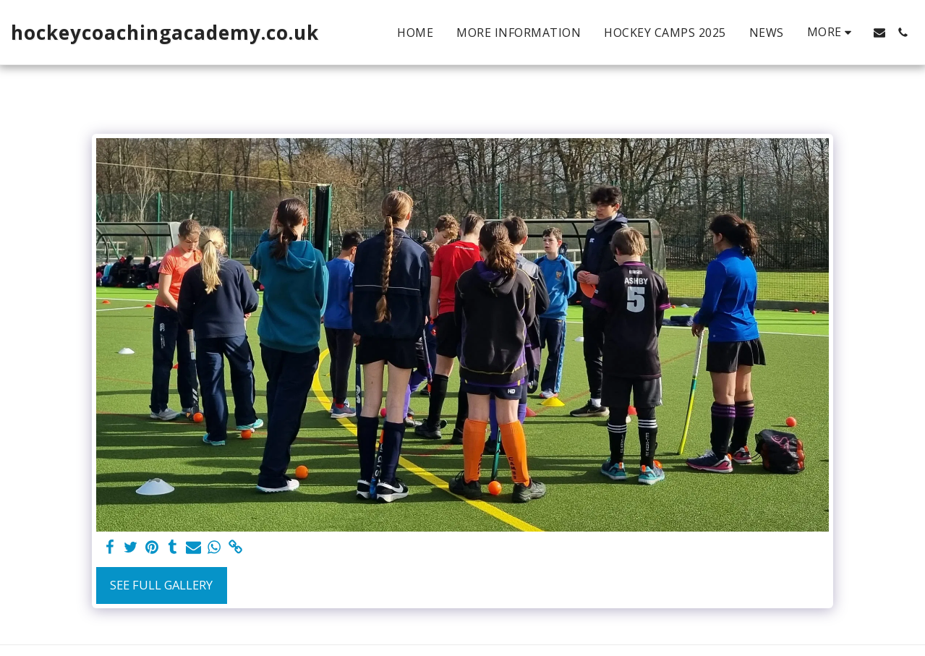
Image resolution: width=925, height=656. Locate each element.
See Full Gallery (161, 584)
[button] (879, 32)
